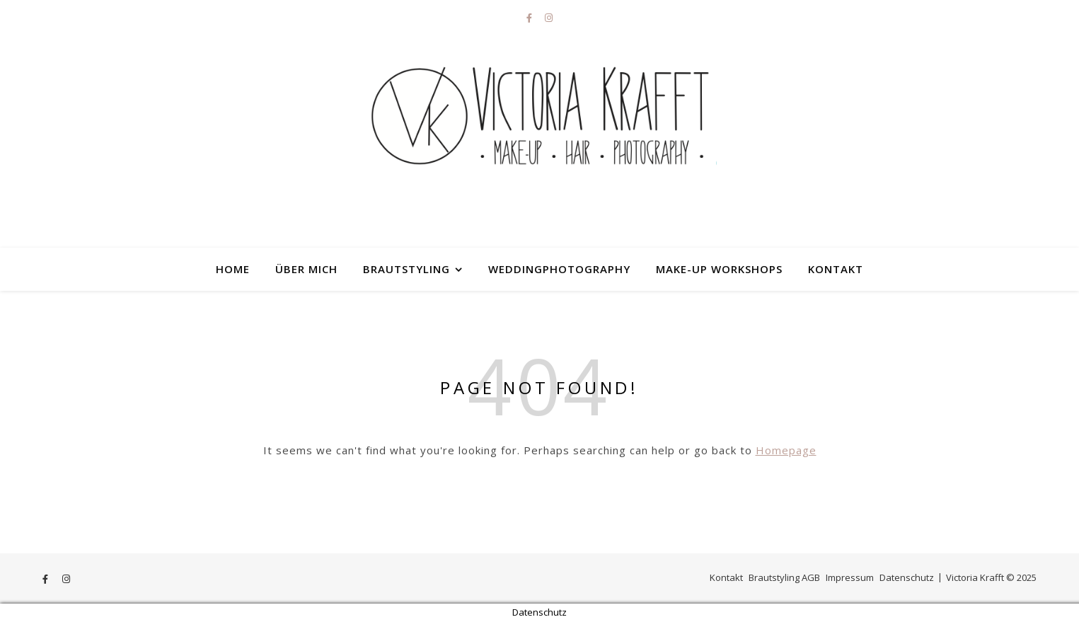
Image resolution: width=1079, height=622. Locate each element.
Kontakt (835, 269)
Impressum (850, 577)
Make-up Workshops (719, 269)
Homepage (786, 450)
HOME (233, 269)
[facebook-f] (530, 17)
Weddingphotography (559, 269)
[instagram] (549, 17)
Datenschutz (906, 577)
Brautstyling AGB (784, 577)
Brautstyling (406, 269)
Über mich (306, 269)
